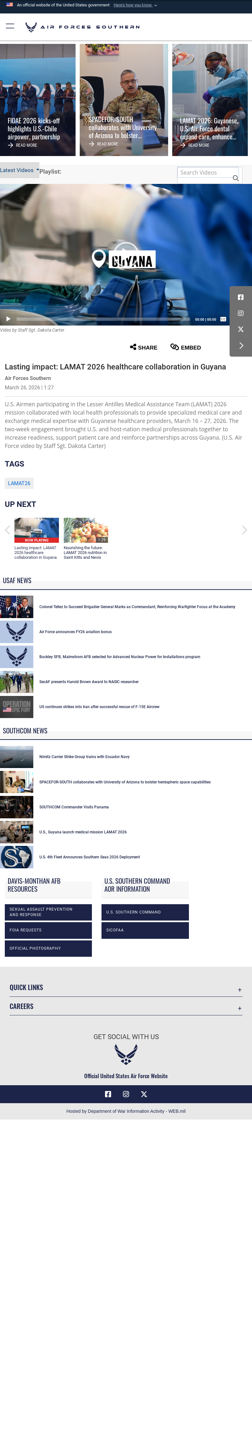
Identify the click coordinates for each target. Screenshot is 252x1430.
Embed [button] (185, 347)
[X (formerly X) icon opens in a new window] (241, 329)
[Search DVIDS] (208, 172)
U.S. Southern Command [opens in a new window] (133, 1041)
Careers (21, 1135)
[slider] (103, 319)
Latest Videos (17, 170)
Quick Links (26, 1117)
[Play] (8, 319)
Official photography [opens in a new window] (35, 1078)
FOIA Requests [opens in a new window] (26, 1060)
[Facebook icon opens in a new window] (241, 297)
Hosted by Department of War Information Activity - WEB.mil (125, 1241)
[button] (136, 5)
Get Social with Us (126, 1166)
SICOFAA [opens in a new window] (115, 1060)
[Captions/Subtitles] (223, 319)
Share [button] (144, 347)
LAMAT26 (19, 483)
